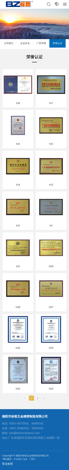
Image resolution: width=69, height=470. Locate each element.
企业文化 (25, 43)
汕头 (25, 459)
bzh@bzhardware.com (24, 433)
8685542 (37, 423)
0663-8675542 (19, 423)
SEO (33, 459)
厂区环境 (41, 43)
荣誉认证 (57, 43)
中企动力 (18, 459)
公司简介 (9, 43)
